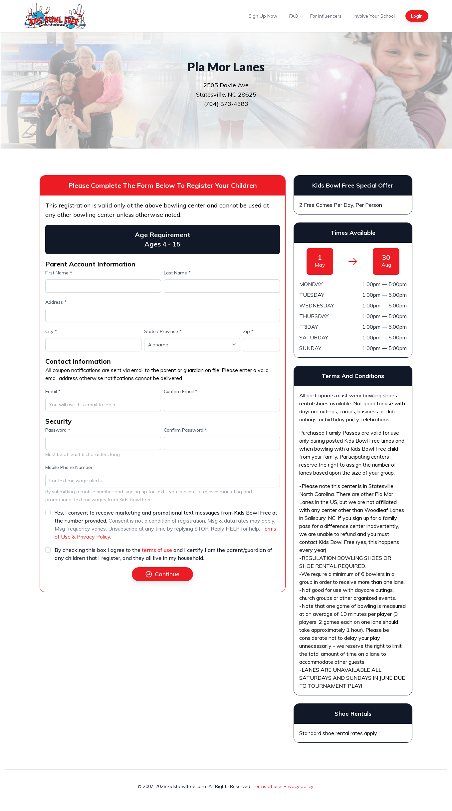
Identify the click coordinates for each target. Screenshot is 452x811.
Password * (57, 430)
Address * (56, 302)
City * (51, 331)
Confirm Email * (180, 391)
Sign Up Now (263, 16)
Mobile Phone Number (69, 467)
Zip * (248, 331)
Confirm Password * (185, 430)
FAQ (293, 16)
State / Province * (163, 331)
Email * (53, 391)
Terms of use (267, 786)
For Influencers (325, 16)
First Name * (58, 273)
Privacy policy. (299, 786)
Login (417, 16)
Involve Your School (374, 16)
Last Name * (177, 273)
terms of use (157, 550)
